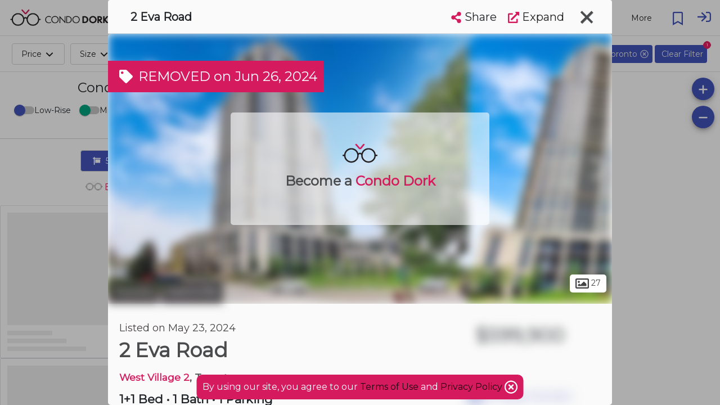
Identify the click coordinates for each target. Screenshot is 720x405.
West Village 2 (154, 377)
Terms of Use (389, 386)
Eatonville (192, 291)
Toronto (133, 291)
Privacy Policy (472, 386)
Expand (536, 17)
